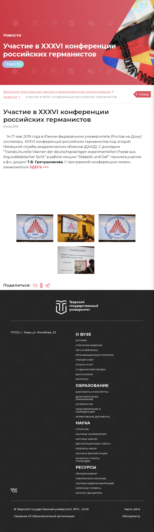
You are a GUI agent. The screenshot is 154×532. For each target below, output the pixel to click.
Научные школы (86, 439)
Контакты (82, 379)
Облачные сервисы (88, 488)
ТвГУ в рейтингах (87, 350)
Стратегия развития (89, 345)
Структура (82, 429)
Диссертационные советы (93, 443)
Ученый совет (85, 359)
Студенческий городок (91, 369)
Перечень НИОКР (86, 448)
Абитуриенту (131, 516)
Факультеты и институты (92, 392)
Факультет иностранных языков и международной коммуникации (57, 92)
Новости (13, 64)
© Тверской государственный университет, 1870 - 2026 (51, 509)
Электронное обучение (91, 478)
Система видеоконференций (95, 483)
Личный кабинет (87, 473)
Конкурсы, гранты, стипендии (88, 460)
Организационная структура (95, 355)
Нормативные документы (93, 416)
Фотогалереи (84, 374)
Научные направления (91, 434)
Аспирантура (84, 404)
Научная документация (91, 453)
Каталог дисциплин (89, 493)
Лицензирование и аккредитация (88, 410)
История (81, 340)
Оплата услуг (85, 364)
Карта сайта (132, 509)
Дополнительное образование (87, 398)
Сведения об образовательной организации (44, 516)
